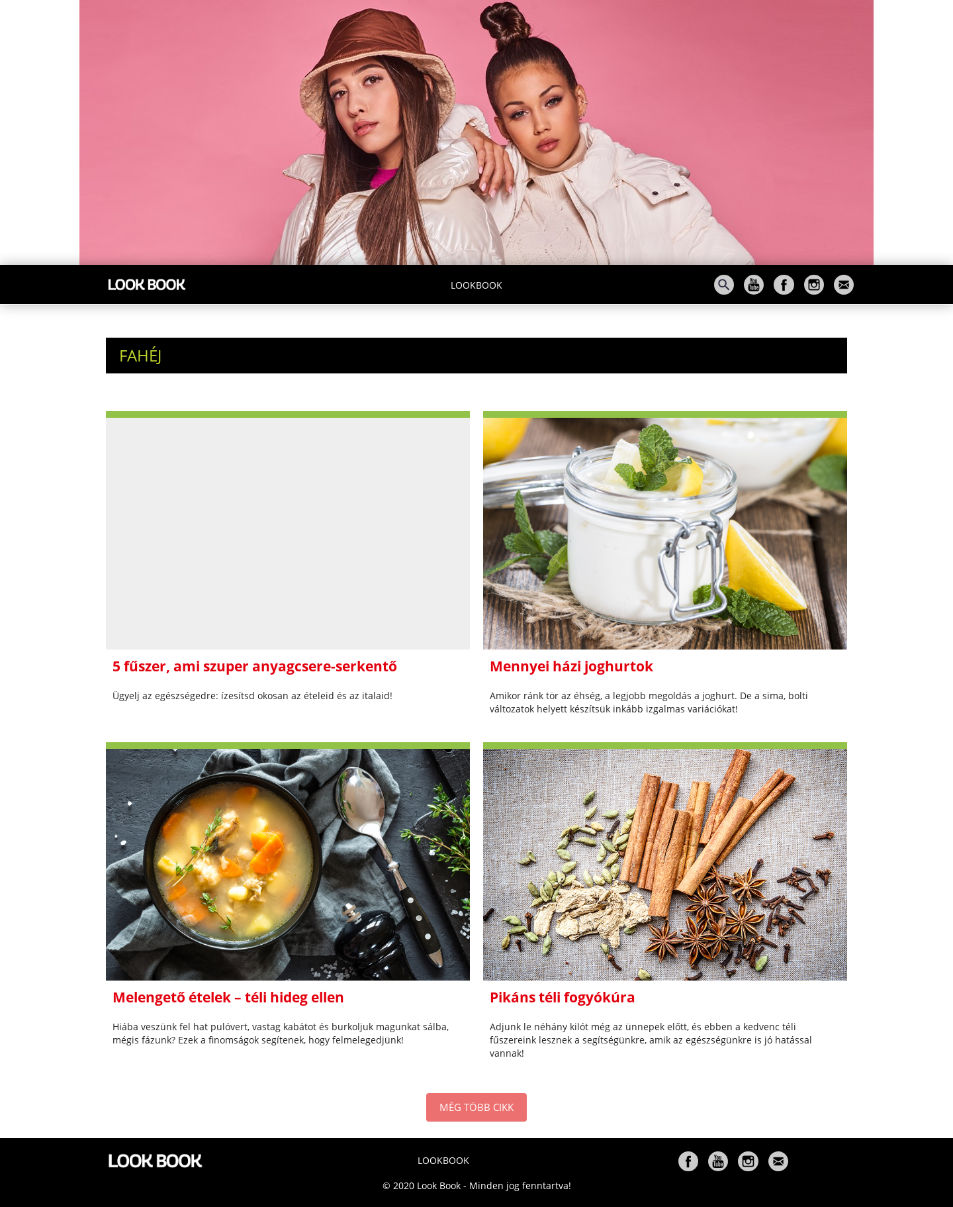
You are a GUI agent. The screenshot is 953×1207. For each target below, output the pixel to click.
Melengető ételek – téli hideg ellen (228, 997)
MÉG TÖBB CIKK (476, 1107)
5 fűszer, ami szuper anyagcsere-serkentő (255, 666)
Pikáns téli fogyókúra (562, 997)
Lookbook (476, 285)
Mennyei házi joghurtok (571, 666)
